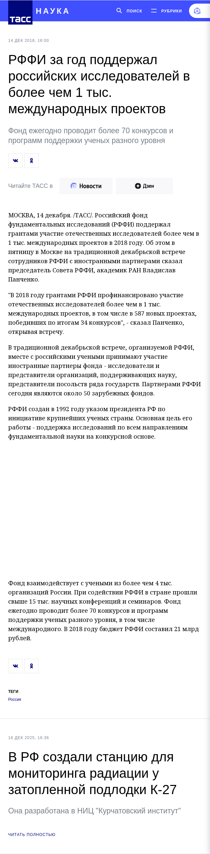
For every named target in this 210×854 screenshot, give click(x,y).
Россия (14, 700)
